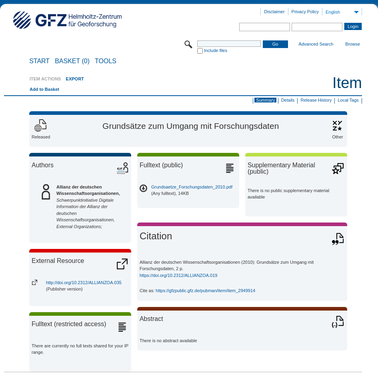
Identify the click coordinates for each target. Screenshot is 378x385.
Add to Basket (44, 89)
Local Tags (348, 100)
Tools (105, 61)
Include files (215, 50)
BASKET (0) (72, 61)
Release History (316, 100)
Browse (352, 44)
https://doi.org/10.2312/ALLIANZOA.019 (178, 275)
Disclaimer (274, 11)
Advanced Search (316, 44)
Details (288, 100)
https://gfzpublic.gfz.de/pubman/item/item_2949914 (205, 290)
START (39, 61)
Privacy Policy (305, 11)
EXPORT (75, 78)
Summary (265, 100)
